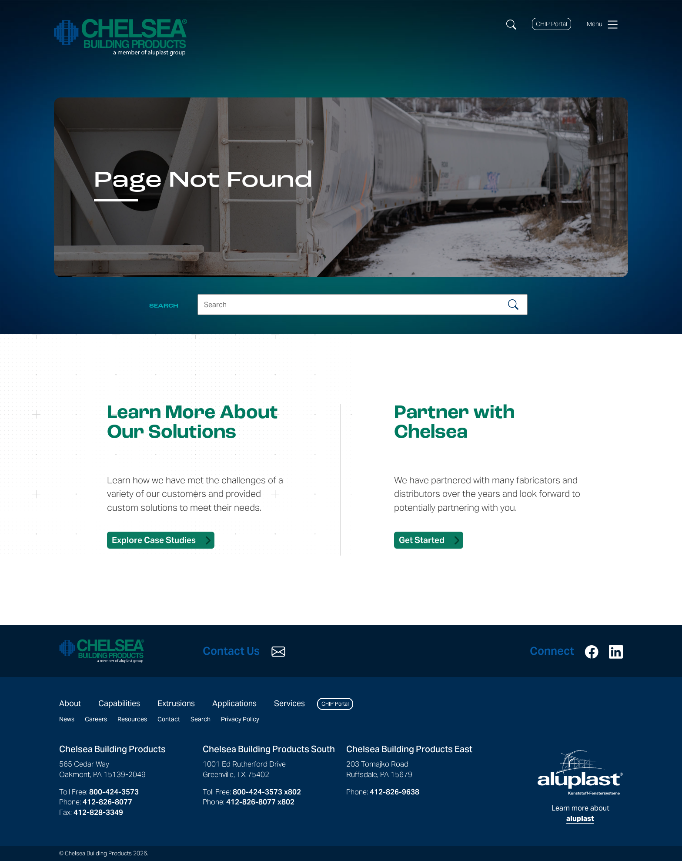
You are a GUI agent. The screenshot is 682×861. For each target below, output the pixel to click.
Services (289, 703)
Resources (132, 719)
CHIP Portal (551, 24)
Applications (234, 703)
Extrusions (176, 703)
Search (201, 719)
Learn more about (580, 787)
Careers (96, 719)
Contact (168, 719)
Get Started (422, 540)
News (66, 719)
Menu (602, 24)
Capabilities (119, 703)
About (70, 703)
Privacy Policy (240, 719)
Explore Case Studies (154, 540)
